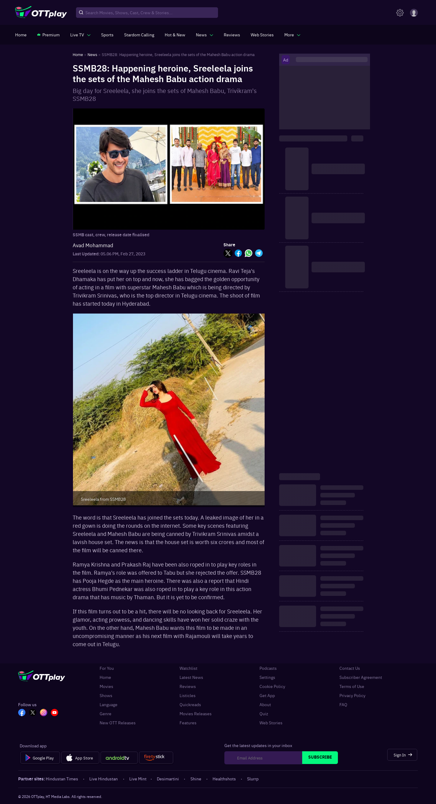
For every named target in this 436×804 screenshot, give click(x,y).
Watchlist (188, 668)
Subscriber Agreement (360, 677)
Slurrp (253, 779)
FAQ (343, 704)
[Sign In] (402, 755)
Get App (267, 695)
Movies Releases (196, 713)
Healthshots (225, 779)
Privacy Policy (352, 695)
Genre (105, 713)
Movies (106, 686)
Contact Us (349, 668)
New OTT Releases (118, 722)
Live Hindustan (104, 779)
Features (188, 722)
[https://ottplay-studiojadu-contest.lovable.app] (139, 34)
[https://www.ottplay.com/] (21, 34)
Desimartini (168, 779)
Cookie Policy (272, 686)
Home (105, 677)
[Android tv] (119, 758)
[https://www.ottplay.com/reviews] (232, 34)
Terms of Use (351, 686)
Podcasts (268, 668)
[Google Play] (40, 758)
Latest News (191, 677)
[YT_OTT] (54, 713)
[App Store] (80, 758)
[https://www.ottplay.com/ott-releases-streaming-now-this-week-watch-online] (175, 34)
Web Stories (270, 722)
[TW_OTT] (32, 713)
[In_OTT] (43, 713)
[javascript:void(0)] (80, 34)
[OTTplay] (41, 13)
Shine (196, 779)
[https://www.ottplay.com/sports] (107, 34)
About (265, 704)
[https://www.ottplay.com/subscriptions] (48, 34)
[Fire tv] (156, 758)
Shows (106, 695)
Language (108, 704)
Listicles (188, 695)
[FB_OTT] (21, 713)
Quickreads (190, 704)
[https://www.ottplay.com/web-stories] (262, 34)
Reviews (188, 686)
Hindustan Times (62, 779)
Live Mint (138, 779)
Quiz (263, 713)
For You (107, 668)
